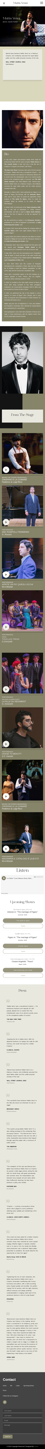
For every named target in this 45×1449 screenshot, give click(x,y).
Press (4, 1390)
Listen (18, 1385)
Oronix (36, 1446)
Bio (11, 1385)
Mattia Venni (20, 3)
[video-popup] (6, 470)
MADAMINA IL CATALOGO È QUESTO (20, 858)
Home (4, 1385)
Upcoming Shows (28, 1385)
